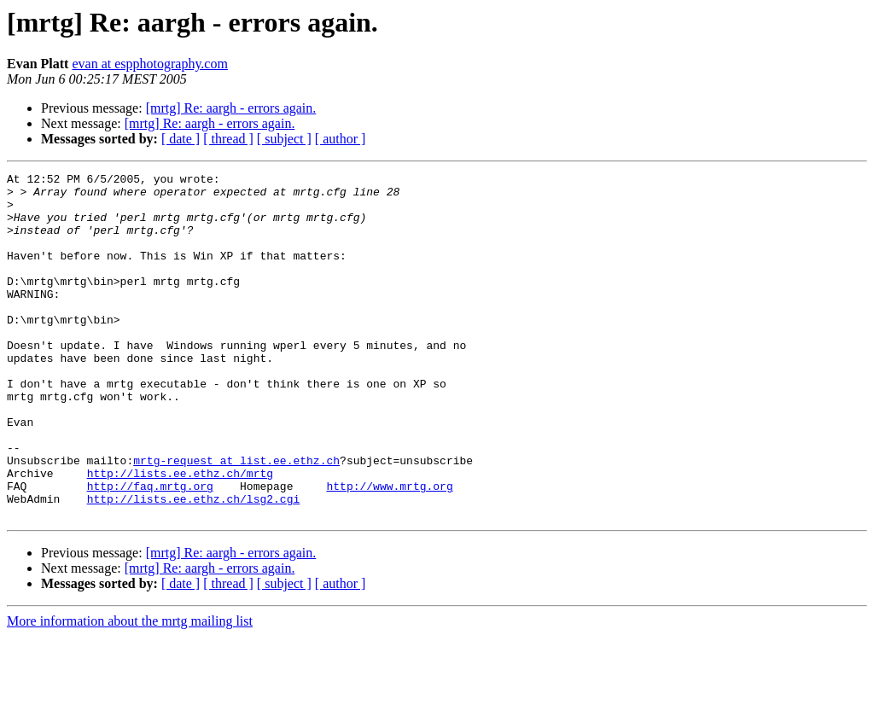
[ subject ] (284, 138)
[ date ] (180, 138)
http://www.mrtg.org (389, 549)
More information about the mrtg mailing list (130, 690)
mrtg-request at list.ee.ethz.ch (236, 519)
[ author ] (340, 138)
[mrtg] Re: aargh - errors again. (231, 108)
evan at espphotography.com (149, 63)
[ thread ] (228, 138)
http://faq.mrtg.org (150, 549)
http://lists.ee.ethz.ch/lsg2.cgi (193, 565)
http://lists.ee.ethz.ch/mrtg (180, 534)
